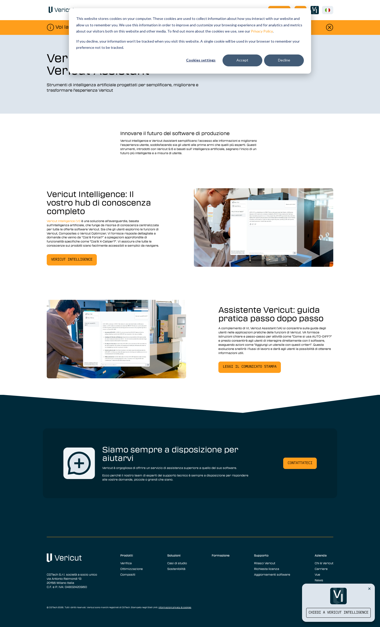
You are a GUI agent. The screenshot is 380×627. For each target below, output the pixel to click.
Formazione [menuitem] (220, 555)
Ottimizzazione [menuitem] (131, 569)
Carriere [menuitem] (321, 569)
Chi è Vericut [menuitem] (324, 563)
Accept (242, 60)
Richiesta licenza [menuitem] (266, 569)
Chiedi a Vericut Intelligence (338, 613)
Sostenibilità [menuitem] (176, 569)
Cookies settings (201, 60)
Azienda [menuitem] (321, 555)
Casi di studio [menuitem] (177, 563)
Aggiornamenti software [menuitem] (272, 574)
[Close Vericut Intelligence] (369, 588)
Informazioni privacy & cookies (175, 607)
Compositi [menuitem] (127, 574)
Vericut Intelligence (71, 260)
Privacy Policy (262, 31)
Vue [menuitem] (317, 574)
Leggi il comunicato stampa (249, 367)
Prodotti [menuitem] (126, 555)
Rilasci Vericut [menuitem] (264, 563)
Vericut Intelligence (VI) (64, 221)
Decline (284, 60)
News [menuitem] (319, 580)
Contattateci (300, 463)
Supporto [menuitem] (261, 555)
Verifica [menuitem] (126, 563)
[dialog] (190, 41)
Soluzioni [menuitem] (173, 555)
